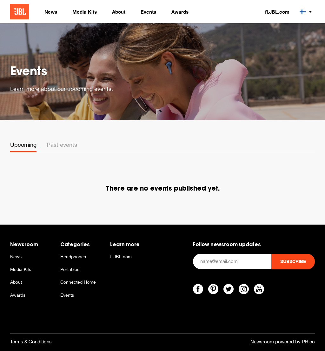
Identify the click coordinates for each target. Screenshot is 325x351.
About (16, 282)
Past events (62, 144)
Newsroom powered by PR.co (282, 341)
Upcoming (23, 144)
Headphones (73, 256)
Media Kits (20, 269)
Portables (69, 269)
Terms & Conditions (31, 341)
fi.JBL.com (277, 12)
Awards (17, 295)
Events (67, 295)
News (16, 256)
